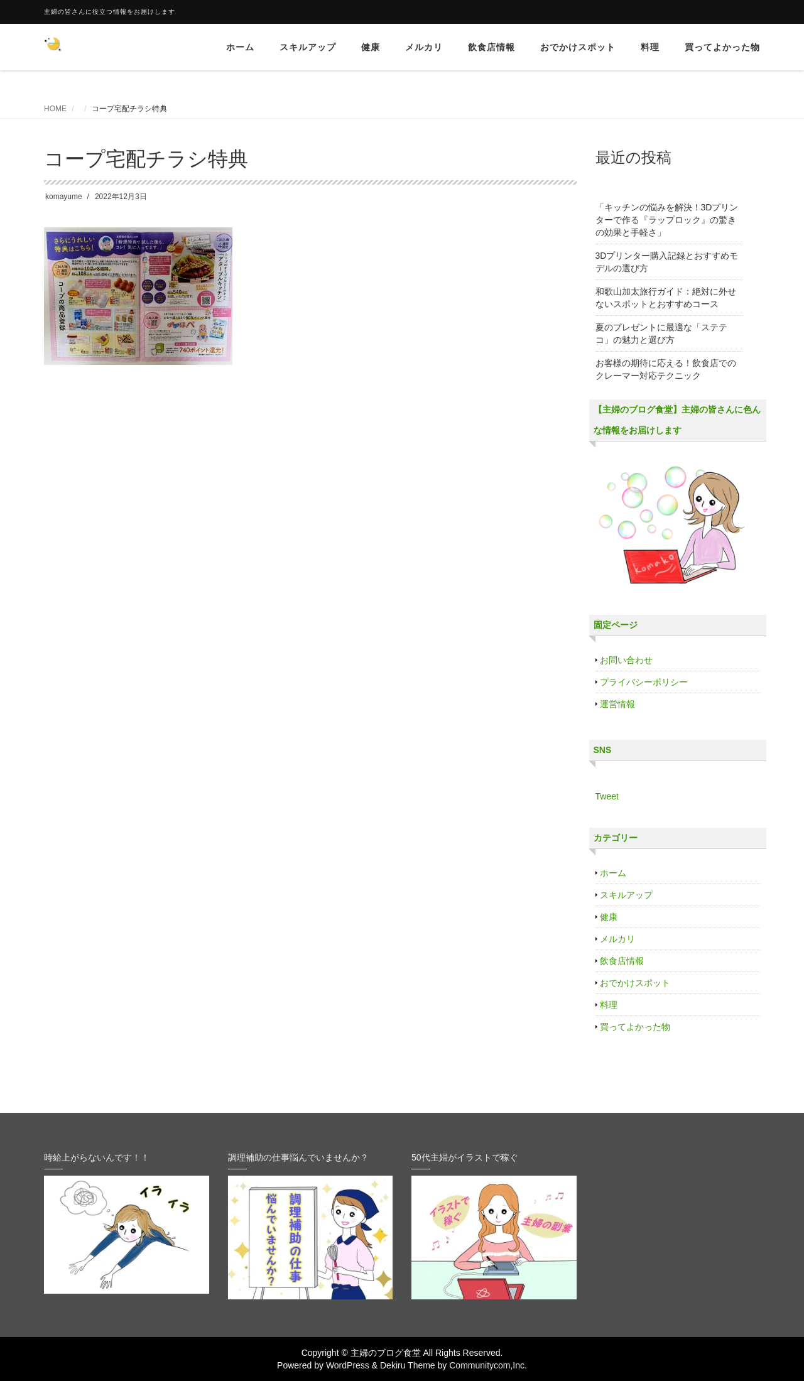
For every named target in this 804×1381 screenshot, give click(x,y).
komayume (63, 196)
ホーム (240, 47)
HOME (55, 108)
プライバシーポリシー (644, 682)
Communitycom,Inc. (488, 1365)
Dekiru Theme (407, 1365)
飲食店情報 (491, 47)
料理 (650, 47)
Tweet (607, 796)
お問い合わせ (626, 660)
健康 (370, 47)
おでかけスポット (578, 47)
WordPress (347, 1365)
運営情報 (617, 704)
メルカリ (424, 47)
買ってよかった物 (722, 47)
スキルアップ (308, 47)
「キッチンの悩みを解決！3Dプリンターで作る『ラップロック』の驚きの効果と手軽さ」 (667, 219)
